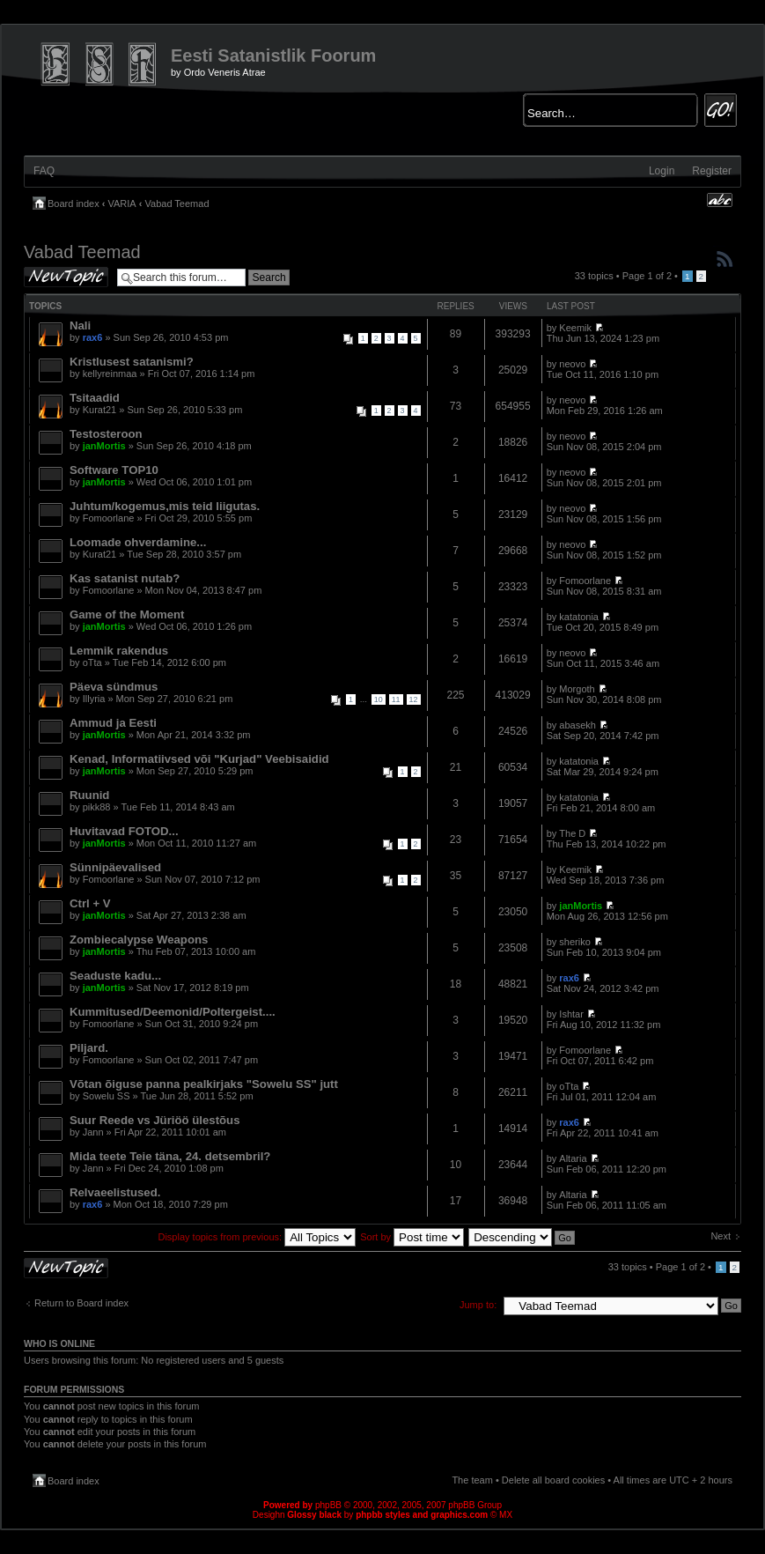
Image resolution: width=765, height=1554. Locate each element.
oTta (92, 662)
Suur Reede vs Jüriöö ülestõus (154, 1120)
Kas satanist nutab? (125, 578)
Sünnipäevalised (115, 867)
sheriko (574, 941)
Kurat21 (100, 409)
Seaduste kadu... (115, 975)
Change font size (719, 200)
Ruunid (89, 795)
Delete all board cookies (553, 1480)
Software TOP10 (114, 470)
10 (378, 699)
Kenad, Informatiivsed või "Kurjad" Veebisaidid (199, 759)
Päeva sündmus (114, 686)
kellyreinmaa (110, 373)
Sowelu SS (106, 1096)
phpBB (328, 1505)
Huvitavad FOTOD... (124, 831)
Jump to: (478, 1304)
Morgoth (576, 689)
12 (413, 699)
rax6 (93, 337)
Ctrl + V (90, 903)
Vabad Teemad (177, 203)
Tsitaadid (95, 397)
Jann (93, 1132)
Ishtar (571, 1014)
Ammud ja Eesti (113, 722)
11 (396, 699)
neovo (572, 364)
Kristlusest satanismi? (132, 361)
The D (572, 833)
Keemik (575, 327)
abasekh (577, 725)
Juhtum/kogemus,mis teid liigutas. (165, 506)
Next (720, 1236)
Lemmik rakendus (119, 650)
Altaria (572, 1158)
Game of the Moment (127, 614)
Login (661, 171)
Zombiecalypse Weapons (139, 939)
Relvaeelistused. (115, 1192)
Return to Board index (81, 1303)
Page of (647, 275)
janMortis (104, 445)
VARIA (122, 203)
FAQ (44, 171)
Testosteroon (106, 433)
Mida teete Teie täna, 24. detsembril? (170, 1156)
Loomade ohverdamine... (138, 542)
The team (472, 1480)
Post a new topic (66, 277)
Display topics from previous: (257, 1237)
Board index (73, 203)
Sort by (412, 1237)
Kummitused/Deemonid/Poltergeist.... (173, 1011)
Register (712, 171)
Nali (80, 325)
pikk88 (97, 807)
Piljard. (89, 1047)
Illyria (94, 698)
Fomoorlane (109, 518)
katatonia (579, 616)
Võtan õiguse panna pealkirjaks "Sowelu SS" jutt (204, 1084)
